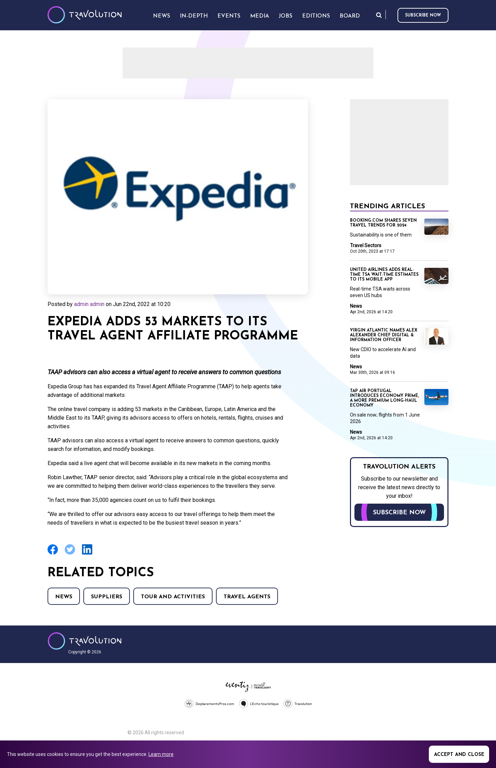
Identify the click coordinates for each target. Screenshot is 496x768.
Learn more (161, 754)
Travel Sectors (365, 245)
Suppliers (106, 597)
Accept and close (459, 754)
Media (259, 16)
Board (350, 16)
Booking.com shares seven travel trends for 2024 (383, 223)
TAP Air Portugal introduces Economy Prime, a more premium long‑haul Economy (384, 398)
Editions (316, 16)
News (63, 597)
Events (228, 16)
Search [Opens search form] (379, 15)
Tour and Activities (173, 597)
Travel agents (247, 597)
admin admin (89, 304)
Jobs (285, 16)
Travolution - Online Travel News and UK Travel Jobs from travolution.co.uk (85, 641)
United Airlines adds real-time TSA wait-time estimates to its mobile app (384, 275)
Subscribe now (423, 15)
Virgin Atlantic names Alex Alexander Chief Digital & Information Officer (383, 335)
